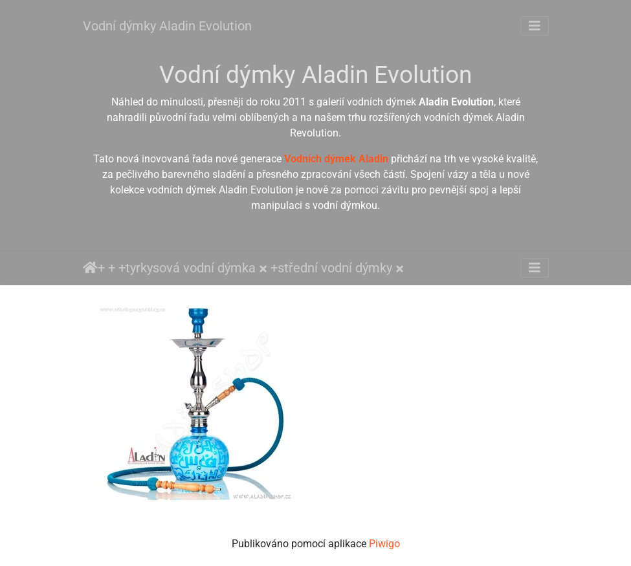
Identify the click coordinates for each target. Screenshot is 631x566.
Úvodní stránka (90, 268)
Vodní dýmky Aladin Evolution (167, 26)
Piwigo (384, 544)
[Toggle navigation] (534, 26)
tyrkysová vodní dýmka (191, 268)
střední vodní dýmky (335, 268)
